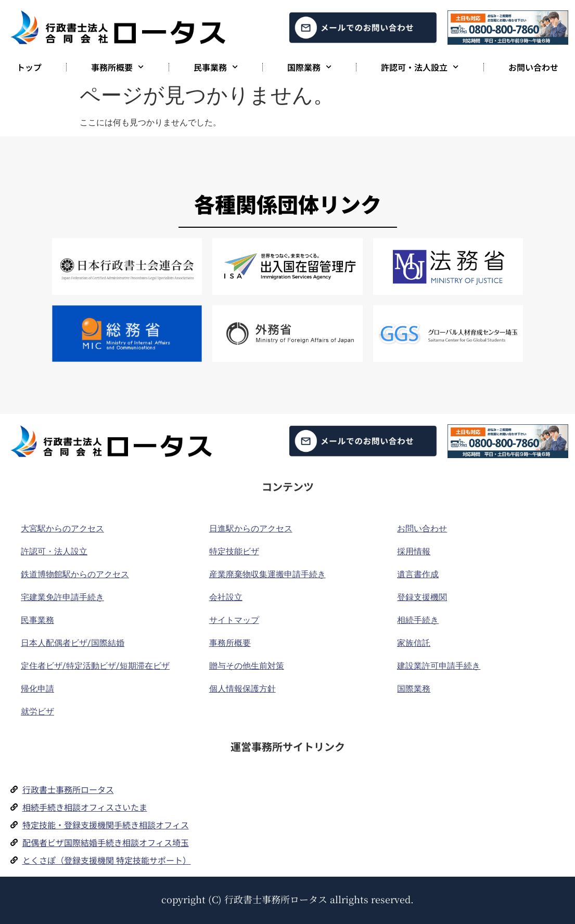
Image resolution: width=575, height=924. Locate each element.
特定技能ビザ (234, 551)
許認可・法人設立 (419, 67)
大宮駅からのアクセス (62, 528)
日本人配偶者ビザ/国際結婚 (72, 643)
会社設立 (225, 597)
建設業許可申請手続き (438, 666)
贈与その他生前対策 (246, 666)
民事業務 (216, 67)
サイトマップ (234, 620)
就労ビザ (37, 712)
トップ (29, 67)
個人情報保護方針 (242, 689)
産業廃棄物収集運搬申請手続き (267, 574)
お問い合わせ (533, 67)
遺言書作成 (418, 574)
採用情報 (413, 551)
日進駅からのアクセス (250, 528)
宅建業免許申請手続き (62, 597)
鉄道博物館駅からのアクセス (75, 574)
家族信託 (413, 643)
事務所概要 (117, 67)
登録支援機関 (422, 597)
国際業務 (309, 67)
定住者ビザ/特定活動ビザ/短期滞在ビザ (95, 666)
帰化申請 (37, 689)
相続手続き (418, 620)
